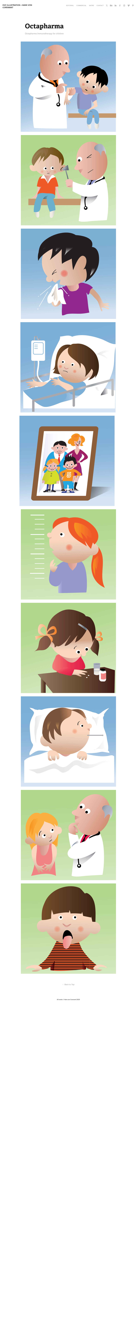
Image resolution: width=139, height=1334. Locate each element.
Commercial (81, 5)
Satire (91, 5)
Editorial (70, 5)
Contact (100, 5)
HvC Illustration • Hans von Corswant (17, 6)
